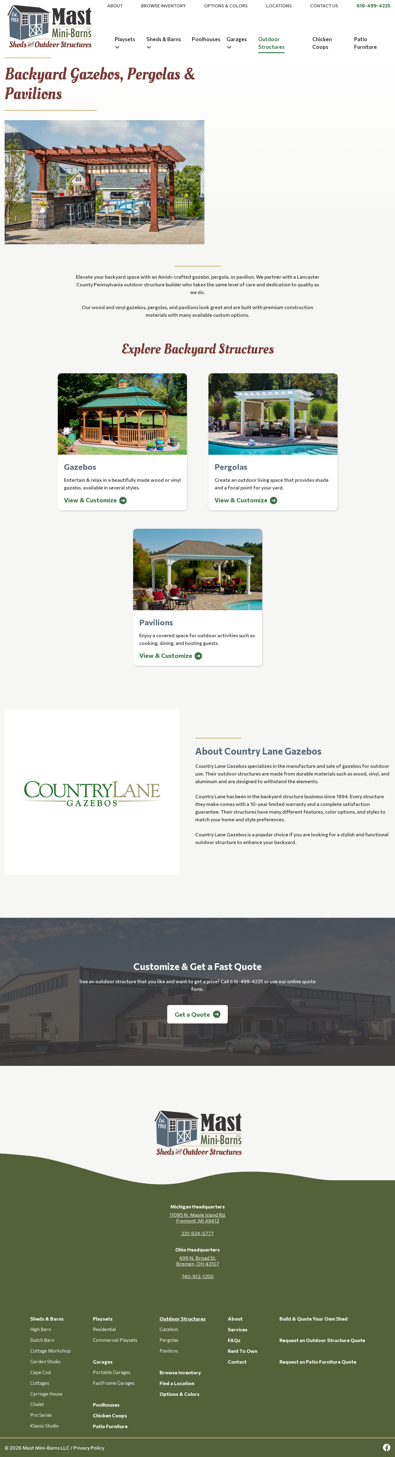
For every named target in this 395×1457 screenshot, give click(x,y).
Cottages (39, 1383)
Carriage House (46, 1393)
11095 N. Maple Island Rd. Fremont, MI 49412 (197, 1217)
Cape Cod (40, 1372)
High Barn (40, 1329)
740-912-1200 (198, 1276)
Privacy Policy (88, 1448)
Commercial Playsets (115, 1340)
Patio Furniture (110, 1426)
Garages (237, 39)
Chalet (37, 1404)
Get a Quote (192, 1014)
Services (237, 1329)
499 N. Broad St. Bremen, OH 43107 (197, 1261)
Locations (279, 5)
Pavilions (169, 1350)
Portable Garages (111, 1372)
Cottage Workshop (50, 1350)
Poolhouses (206, 39)
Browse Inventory (163, 5)
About (115, 5)
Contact (237, 1362)
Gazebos (169, 1329)
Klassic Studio (44, 1425)
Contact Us (324, 5)
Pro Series (41, 1415)
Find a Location (177, 1383)
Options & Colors (226, 5)
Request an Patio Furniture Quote (317, 1362)
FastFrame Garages (114, 1383)
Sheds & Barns (163, 39)
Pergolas (169, 1340)
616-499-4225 (373, 5)
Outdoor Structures (183, 1319)
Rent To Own (242, 1351)
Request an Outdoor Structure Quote (322, 1340)
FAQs (234, 1340)
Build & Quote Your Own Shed (313, 1319)
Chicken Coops (110, 1415)
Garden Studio (45, 1361)
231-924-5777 (197, 1233)
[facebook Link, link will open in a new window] (386, 1447)
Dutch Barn (42, 1340)
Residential (104, 1329)
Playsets (125, 39)
